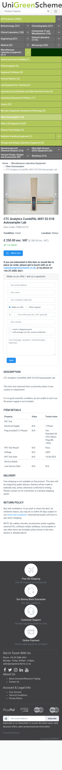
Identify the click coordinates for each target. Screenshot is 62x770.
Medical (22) (7, 45)
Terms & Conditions (18, 695)
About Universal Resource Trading (24, 678)
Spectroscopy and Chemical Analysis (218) (12, 149)
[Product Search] (26, 11)
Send (11, 360)
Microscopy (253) (40, 45)
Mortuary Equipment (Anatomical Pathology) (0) (23, 111)
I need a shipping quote (22, 329)
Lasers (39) (6, 104)
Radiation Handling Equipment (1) (16, 136)
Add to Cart (13, 253)
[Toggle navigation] (56, 11)
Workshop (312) (39, 156)
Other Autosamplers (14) (12, 117)
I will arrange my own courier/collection (29, 332)
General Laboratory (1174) (40, 38)
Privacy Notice (15, 698)
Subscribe (52, 718)
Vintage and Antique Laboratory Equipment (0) (22, 143)
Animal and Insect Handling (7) (15, 59)
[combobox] (31, 322)
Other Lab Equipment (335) (13, 123)
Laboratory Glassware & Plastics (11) (18, 98)
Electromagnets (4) (10, 66)
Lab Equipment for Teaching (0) (15, 85)
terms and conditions (17, 515)
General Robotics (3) (10, 78)
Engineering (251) (9, 39)
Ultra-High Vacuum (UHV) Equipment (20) (42, 149)
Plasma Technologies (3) (12, 130)
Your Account (15, 692)
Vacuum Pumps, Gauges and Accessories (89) (12, 155)
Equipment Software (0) (12, 72)
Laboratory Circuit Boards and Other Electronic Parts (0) (27, 91)
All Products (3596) (11, 19)
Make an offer (18, 307)
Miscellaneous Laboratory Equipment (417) (11, 52)
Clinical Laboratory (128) (12, 32)
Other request (35, 307)
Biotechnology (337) (10, 26)
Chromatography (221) (42, 26)
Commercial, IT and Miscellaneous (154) (41, 32)
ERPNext (55, 739)
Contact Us (14, 682)
